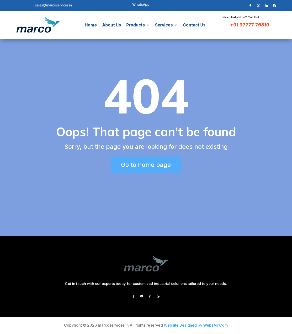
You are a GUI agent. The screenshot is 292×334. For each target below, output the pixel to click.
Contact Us (194, 25)
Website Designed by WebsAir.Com (196, 325)
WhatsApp (140, 4)
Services (164, 25)
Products (135, 25)
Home (91, 25)
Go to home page (146, 164)
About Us (111, 25)
